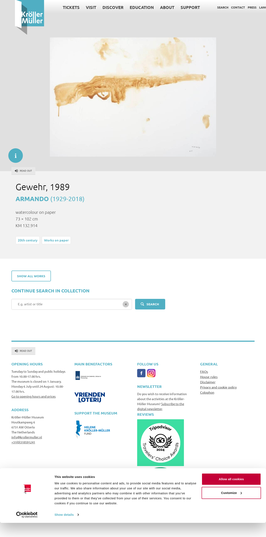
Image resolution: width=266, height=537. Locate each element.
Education (127, 7)
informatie (13, 153)
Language (252, 7)
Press (237, 7)
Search (207, 7)
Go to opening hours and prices (33, 396)
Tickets (56, 7)
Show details (64, 529)
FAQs (204, 371)
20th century (27, 240)
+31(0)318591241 (23, 442)
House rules (209, 377)
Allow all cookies (231, 493)
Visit (76, 7)
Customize (231, 507)
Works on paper (56, 240)
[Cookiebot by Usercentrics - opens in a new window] (27, 529)
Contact (223, 7)
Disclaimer (208, 382)
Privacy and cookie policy (218, 387)
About (152, 7)
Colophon (207, 392)
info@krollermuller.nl (26, 437)
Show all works (31, 276)
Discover (97, 7)
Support (175, 7)
